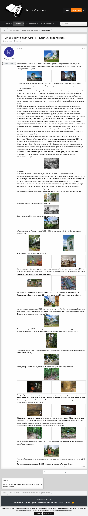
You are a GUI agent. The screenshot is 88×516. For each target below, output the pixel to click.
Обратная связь (19, 502)
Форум (19, 23)
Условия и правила (31, 502)
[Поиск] (75, 24)
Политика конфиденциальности (47, 502)
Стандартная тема (41, 499)
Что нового (32, 23)
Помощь (61, 502)
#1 (85, 48)
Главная (7, 23)
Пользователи (47, 23)
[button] (12, 24)
